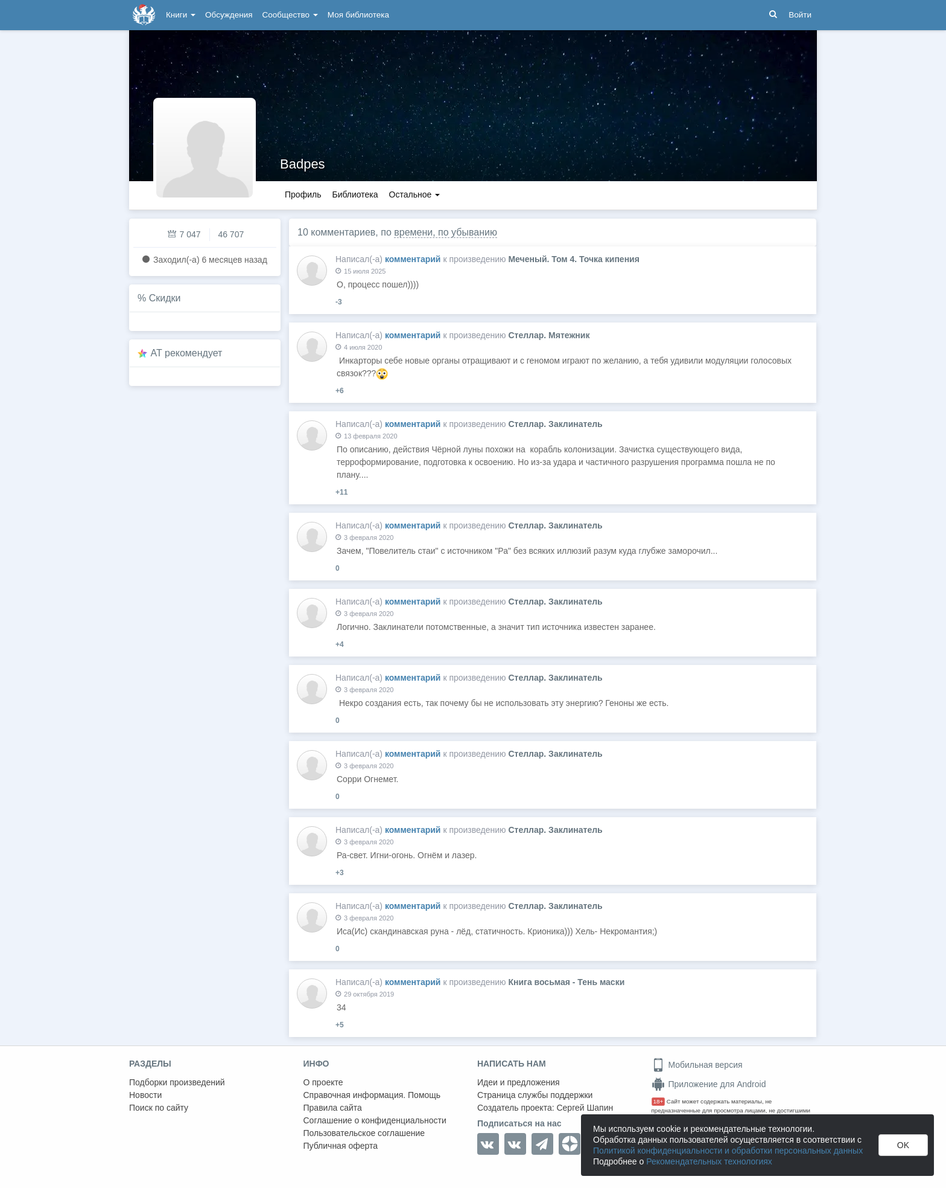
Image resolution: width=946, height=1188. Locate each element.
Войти (800, 14)
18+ (658, 1101)
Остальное (414, 194)
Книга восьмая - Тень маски (566, 982)
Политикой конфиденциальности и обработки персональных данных (728, 1150)
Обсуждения (228, 14)
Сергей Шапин (584, 1108)
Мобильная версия (697, 1064)
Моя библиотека (358, 14)
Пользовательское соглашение (364, 1133)
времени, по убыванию (445, 232)
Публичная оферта (340, 1146)
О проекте (323, 1082)
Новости (145, 1095)
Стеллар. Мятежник (548, 335)
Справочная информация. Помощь (372, 1095)
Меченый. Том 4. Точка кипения (573, 259)
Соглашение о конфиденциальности (374, 1120)
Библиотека (355, 194)
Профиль (303, 194)
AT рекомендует (187, 353)
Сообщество (290, 14)
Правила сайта (332, 1108)
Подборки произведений (177, 1082)
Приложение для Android (709, 1084)
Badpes (302, 164)
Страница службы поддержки (534, 1095)
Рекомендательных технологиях (709, 1161)
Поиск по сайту (158, 1108)
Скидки (165, 298)
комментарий (413, 259)
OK (903, 1145)
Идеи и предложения (518, 1082)
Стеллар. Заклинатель (555, 424)
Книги (180, 14)
